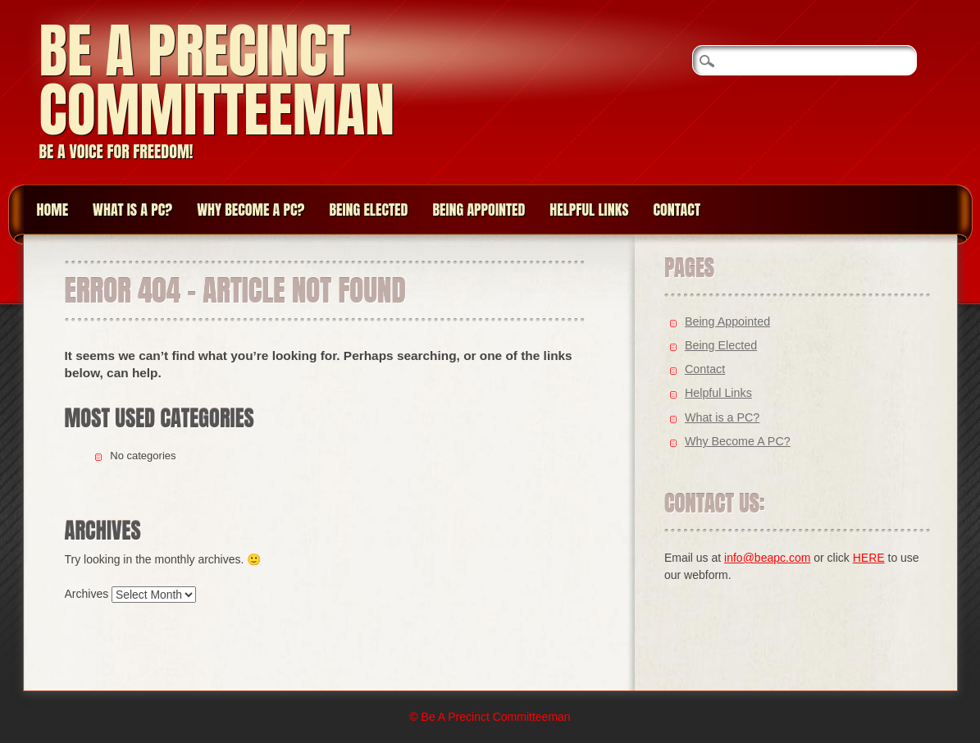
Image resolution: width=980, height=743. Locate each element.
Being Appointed (478, 209)
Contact (676, 209)
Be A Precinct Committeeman (217, 80)
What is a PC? (132, 209)
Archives (87, 593)
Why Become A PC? (250, 209)
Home (53, 209)
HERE (869, 557)
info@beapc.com (767, 557)
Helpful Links (588, 209)
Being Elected (368, 209)
